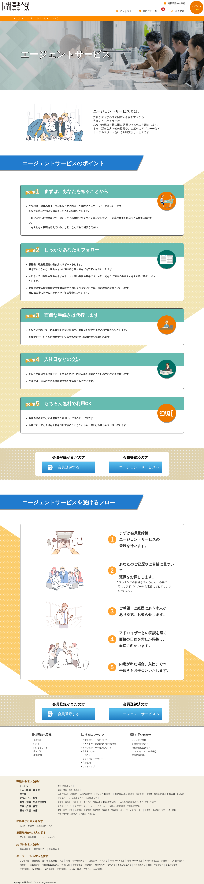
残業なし (24, 865)
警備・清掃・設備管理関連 (33, 802)
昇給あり (93, 861)
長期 (61, 861)
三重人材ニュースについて (94, 740)
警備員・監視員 (64, 802)
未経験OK (165, 861)
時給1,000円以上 (117, 861)
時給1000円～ (26, 849)
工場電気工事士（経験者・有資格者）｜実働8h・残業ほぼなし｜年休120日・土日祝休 (149, 794)
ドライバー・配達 (28, 798)
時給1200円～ (40, 849)
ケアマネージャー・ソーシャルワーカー (91, 806)
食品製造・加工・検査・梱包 (164, 810)
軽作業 (147, 810)
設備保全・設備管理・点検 (113, 810)
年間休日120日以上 (50, 865)
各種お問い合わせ (140, 744)
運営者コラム (88, 751)
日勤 (68, 861)
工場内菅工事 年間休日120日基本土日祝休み (76, 814)
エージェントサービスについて (97, 748)
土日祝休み (35, 865)
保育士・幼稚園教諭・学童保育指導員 (124, 806)
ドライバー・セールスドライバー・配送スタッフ (77, 798)
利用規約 (86, 763)
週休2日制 (66, 865)
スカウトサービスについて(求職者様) (99, 744)
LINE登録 (37, 755)
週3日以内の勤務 (49, 861)
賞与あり (103, 861)
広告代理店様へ (139, 755)
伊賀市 (31, 826)
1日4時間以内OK (79, 861)
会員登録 (37, 740)
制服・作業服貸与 (155, 865)
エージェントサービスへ (139, 467)
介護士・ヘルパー (65, 806)
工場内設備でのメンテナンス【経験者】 (96, 794)
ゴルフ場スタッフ (65, 786)
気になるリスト (40, 747)
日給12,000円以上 (134, 861)
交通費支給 (77, 865)
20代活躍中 (62, 869)
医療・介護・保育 (28, 806)
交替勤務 (36, 861)
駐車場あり (100, 865)
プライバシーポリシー (92, 759)
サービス (24, 786)
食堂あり (111, 865)
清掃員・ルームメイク (82, 802)
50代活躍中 (37, 869)
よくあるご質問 (139, 740)
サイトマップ (88, 766)
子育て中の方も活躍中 (93, 869)
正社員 (23, 837)
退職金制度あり (124, 865)
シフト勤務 (25, 861)
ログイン (37, 744)
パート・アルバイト (47, 837)
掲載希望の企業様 (174, 3)
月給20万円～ (55, 849)
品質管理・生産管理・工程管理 (87, 810)
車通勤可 (89, 865)
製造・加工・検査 (65, 810)
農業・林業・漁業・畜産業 (68, 790)
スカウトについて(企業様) (144, 751)
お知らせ (86, 755)
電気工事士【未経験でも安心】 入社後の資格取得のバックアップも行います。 (125, 802)
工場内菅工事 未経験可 (68, 794)
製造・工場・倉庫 (28, 810)
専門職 (23, 794)
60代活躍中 (25, 869)
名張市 (23, 826)
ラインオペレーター (134, 810)
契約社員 (32, 837)
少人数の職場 (75, 869)
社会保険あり (139, 865)
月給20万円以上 (152, 861)
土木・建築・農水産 (30, 790)
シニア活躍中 (171, 865)
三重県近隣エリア (44, 826)
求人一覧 (37, 751)
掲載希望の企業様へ (141, 748)
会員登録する (68, 467)
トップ (16, 18)
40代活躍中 (49, 869)
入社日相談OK (178, 861)
